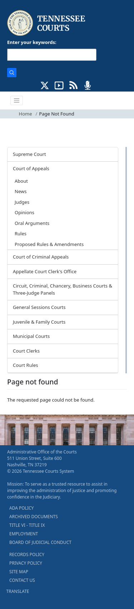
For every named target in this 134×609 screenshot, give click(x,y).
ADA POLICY (21, 508)
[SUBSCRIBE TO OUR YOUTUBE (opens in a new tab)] (59, 85)
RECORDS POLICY (26, 554)
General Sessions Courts (39, 307)
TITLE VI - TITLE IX (27, 525)
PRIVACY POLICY (25, 563)
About (21, 181)
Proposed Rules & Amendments (49, 244)
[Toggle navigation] (16, 100)
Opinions (24, 212)
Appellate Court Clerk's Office (44, 271)
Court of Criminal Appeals (41, 257)
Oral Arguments (32, 223)
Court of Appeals (31, 168)
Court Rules (25, 365)
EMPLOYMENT (23, 534)
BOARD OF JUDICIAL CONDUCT (40, 542)
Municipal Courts (31, 336)
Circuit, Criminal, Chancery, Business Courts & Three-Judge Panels (62, 289)
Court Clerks (26, 351)
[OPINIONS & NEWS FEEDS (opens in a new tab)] (73, 85)
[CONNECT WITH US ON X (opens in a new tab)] (44, 85)
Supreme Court (29, 154)
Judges (22, 202)
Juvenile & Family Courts (39, 322)
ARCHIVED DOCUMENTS (33, 517)
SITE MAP (18, 572)
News (20, 191)
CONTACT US (22, 580)
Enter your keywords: (31, 42)
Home (25, 113)
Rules (20, 233)
